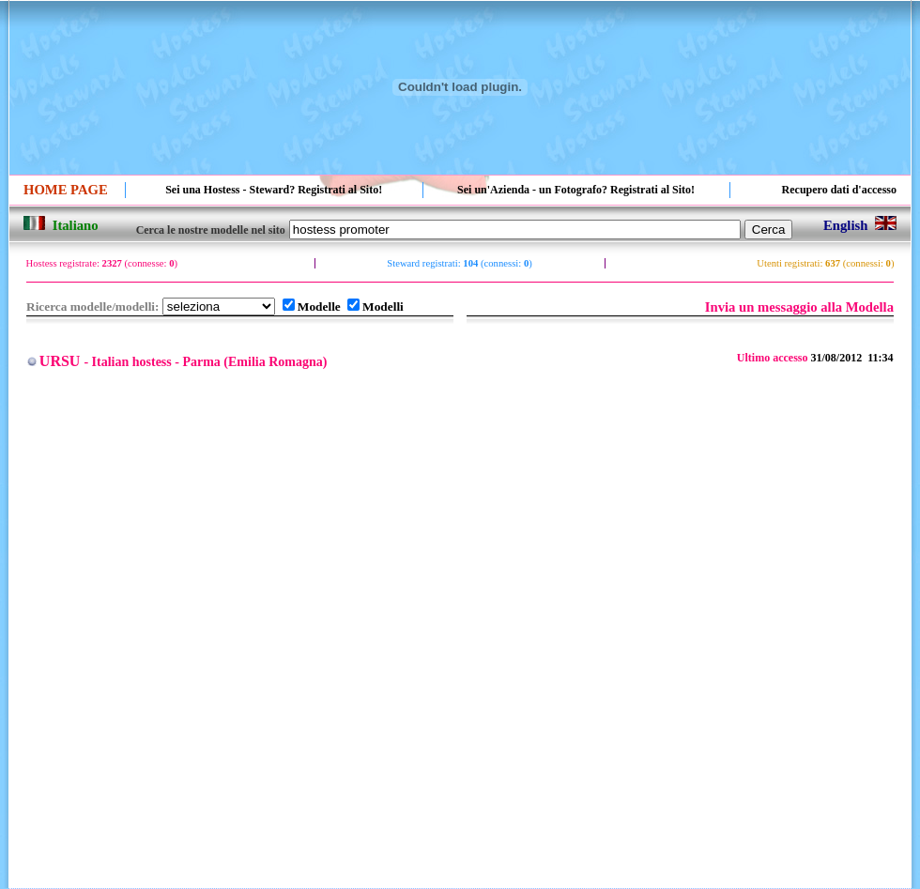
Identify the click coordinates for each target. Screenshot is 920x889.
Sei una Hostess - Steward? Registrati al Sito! (273, 189)
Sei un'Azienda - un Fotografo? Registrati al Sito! (576, 189)
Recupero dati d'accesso (839, 189)
